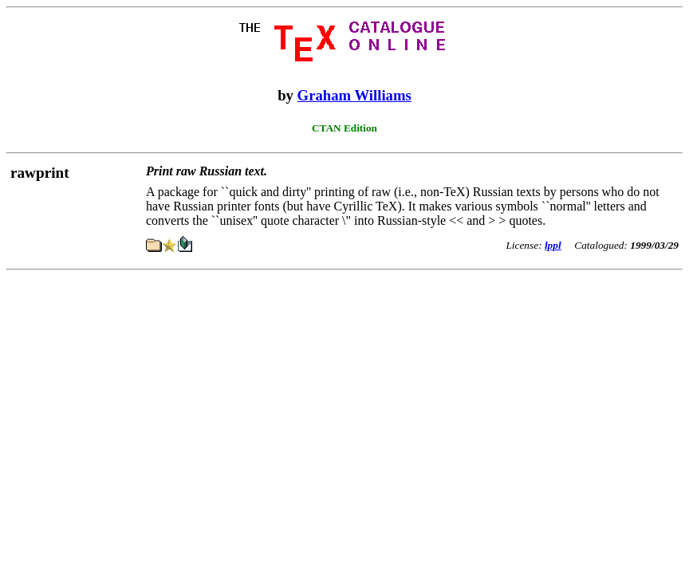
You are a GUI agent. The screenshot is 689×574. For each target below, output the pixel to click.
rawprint (39, 172)
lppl (553, 245)
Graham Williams (354, 95)
